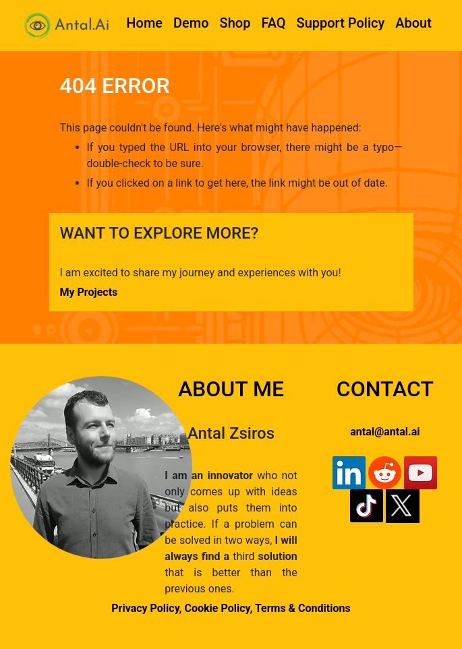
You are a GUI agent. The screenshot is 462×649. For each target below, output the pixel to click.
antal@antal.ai (385, 431)
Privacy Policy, (146, 608)
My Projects (89, 292)
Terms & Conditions (303, 608)
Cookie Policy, (220, 608)
